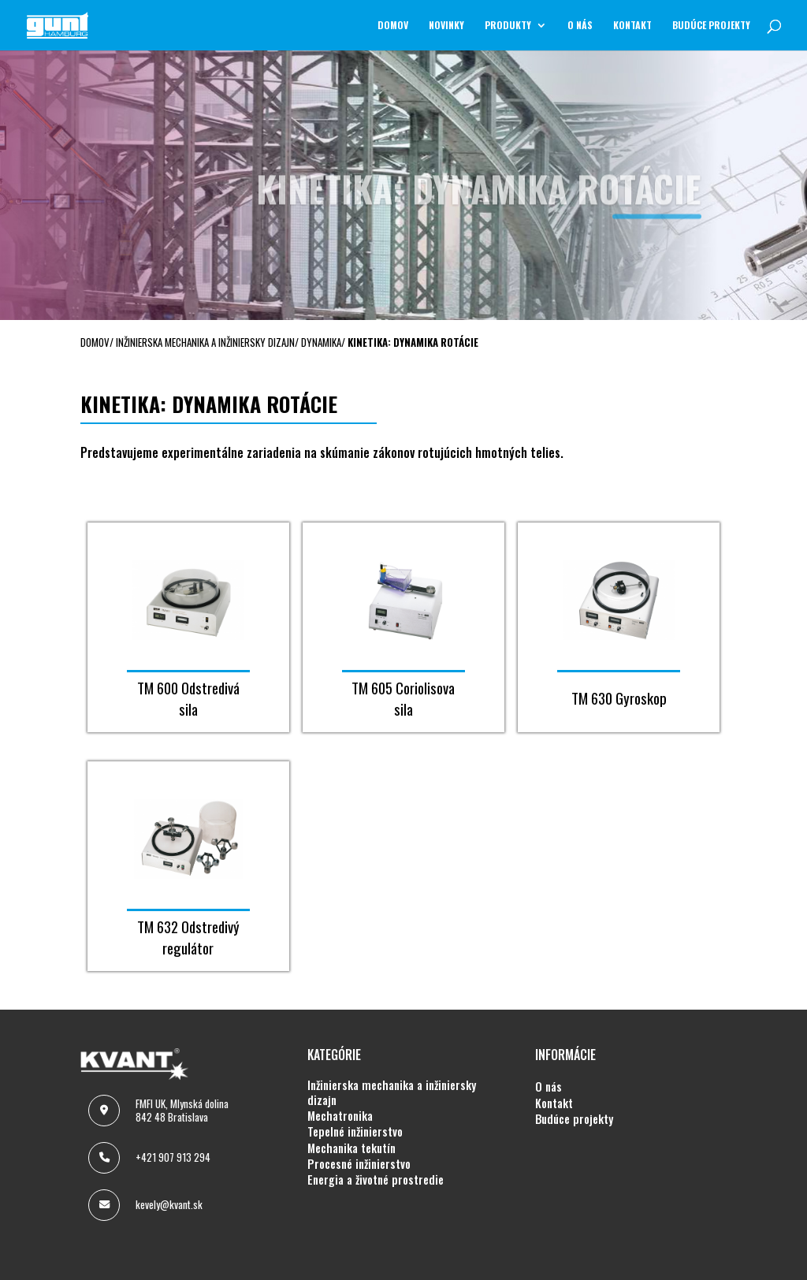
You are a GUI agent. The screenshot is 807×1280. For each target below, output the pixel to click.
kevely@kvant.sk (169, 1204)
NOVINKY (446, 26)
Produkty (508, 26)
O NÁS (580, 26)
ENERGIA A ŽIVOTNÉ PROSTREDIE (375, 1180)
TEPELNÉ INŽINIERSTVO (355, 1132)
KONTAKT (632, 26)
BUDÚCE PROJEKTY (711, 26)
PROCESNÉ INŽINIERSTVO (359, 1164)
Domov (392, 26)
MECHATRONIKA (340, 1116)
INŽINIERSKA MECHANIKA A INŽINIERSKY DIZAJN (391, 1092)
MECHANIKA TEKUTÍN (351, 1148)
